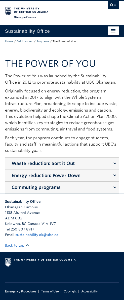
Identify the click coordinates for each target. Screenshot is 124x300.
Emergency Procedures (20, 291)
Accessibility (89, 291)
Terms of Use (50, 291)
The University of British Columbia (45, 10)
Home (9, 41)
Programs (42, 41)
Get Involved (25, 41)
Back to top (17, 245)
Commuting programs (36, 187)
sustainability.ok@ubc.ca (36, 235)
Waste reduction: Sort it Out (43, 163)
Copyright (70, 291)
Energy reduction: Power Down (46, 175)
